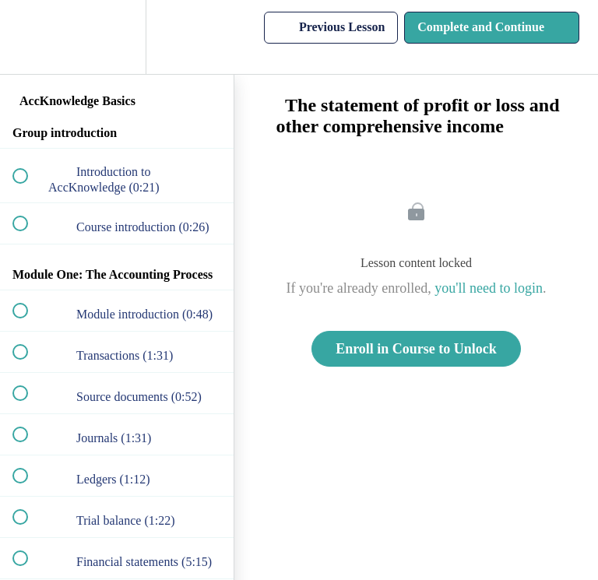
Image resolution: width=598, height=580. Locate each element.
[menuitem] (117, 37)
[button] (29, 37)
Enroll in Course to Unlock (416, 349)
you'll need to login (488, 288)
